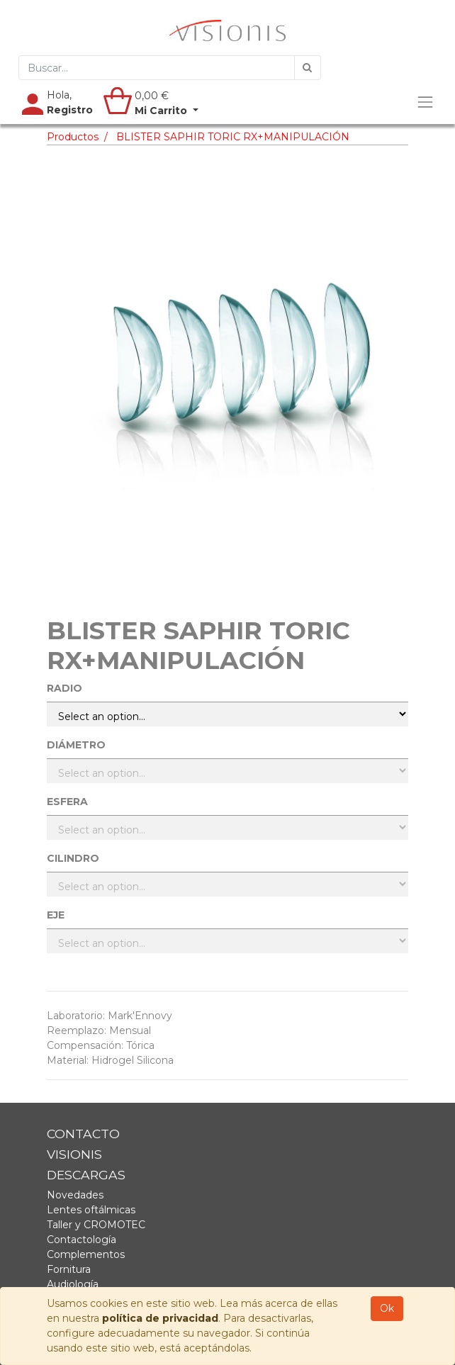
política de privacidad (160, 1318)
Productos (73, 136)
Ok (387, 1308)
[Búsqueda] (307, 67)
